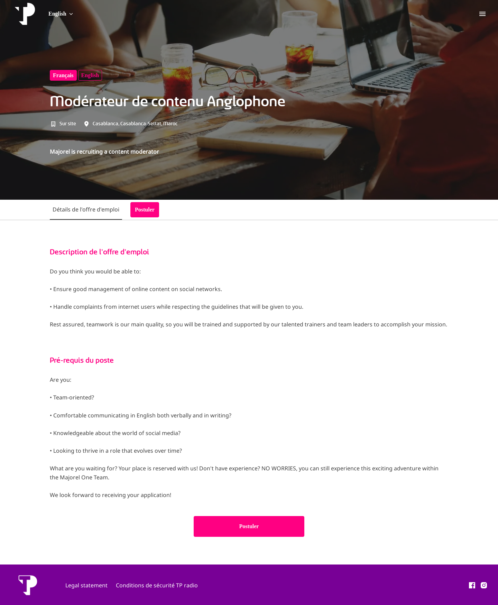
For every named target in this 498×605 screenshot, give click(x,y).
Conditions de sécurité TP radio (157, 585)
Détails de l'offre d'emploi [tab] (86, 209)
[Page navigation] (482, 14)
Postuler (249, 526)
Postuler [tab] (145, 210)
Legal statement (86, 585)
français (63, 75)
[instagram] (484, 585)
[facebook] (472, 585)
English (90, 75)
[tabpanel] (249, 392)
